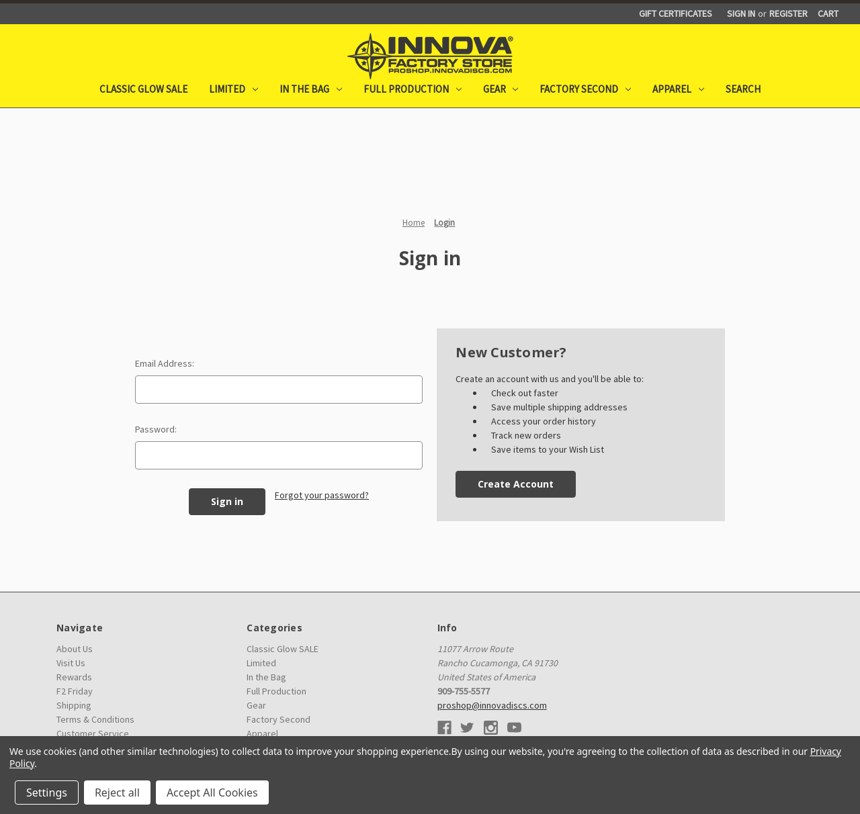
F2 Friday (74, 691)
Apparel (678, 89)
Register (788, 13)
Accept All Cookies (212, 792)
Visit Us (70, 663)
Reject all (117, 792)
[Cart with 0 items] (828, 13)
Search (743, 89)
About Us (74, 649)
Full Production (412, 89)
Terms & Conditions (95, 719)
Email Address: (164, 363)
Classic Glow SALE (143, 89)
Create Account (516, 484)
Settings (46, 792)
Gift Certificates (675, 13)
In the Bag (311, 89)
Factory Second (585, 89)
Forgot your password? (322, 495)
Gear (501, 89)
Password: (156, 429)
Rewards (74, 677)
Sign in (741, 13)
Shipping (73, 705)
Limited (233, 89)
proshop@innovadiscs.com (492, 705)
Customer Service (92, 733)
